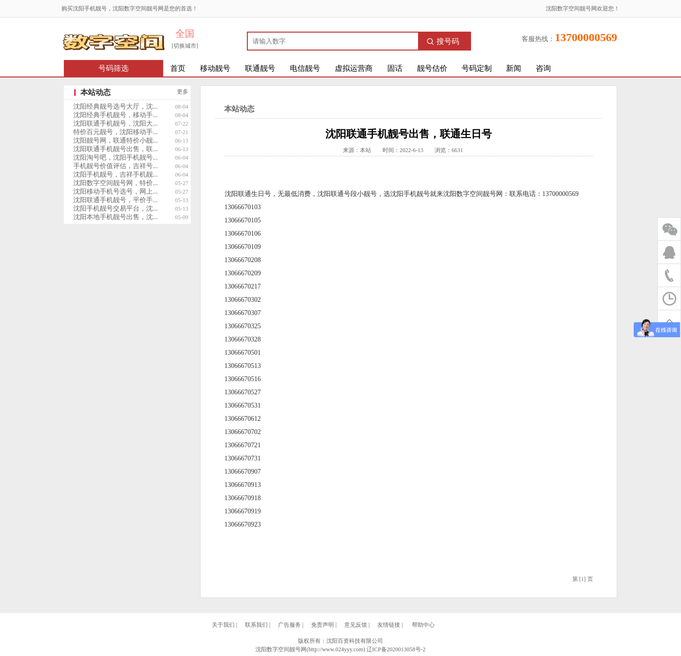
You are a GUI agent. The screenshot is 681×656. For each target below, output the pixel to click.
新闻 (513, 68)
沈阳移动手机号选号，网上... (115, 191)
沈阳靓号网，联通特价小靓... (115, 140)
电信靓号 (305, 68)
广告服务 (289, 625)
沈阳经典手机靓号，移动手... (115, 115)
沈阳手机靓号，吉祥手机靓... (115, 174)
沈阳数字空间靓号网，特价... (115, 183)
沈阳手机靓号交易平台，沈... (115, 208)
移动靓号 (215, 68)
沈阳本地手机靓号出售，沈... (115, 217)
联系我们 (256, 625)
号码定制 (477, 68)
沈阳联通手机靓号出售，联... (115, 149)
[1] (582, 579)
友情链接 (388, 625)
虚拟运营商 (354, 68)
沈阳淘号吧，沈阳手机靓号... (115, 157)
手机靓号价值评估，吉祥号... (115, 166)
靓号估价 (432, 68)
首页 (177, 68)
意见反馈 (355, 625)
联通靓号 (260, 68)
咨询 (543, 68)
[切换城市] (185, 46)
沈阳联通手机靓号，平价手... (115, 200)
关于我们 (223, 625)
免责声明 (322, 625)
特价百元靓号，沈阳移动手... (115, 132)
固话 (394, 68)
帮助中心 (423, 625)
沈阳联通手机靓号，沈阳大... (115, 123)
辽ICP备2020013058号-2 (396, 649)
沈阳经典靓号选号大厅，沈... (115, 106)
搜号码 (443, 41)
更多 (182, 91)
